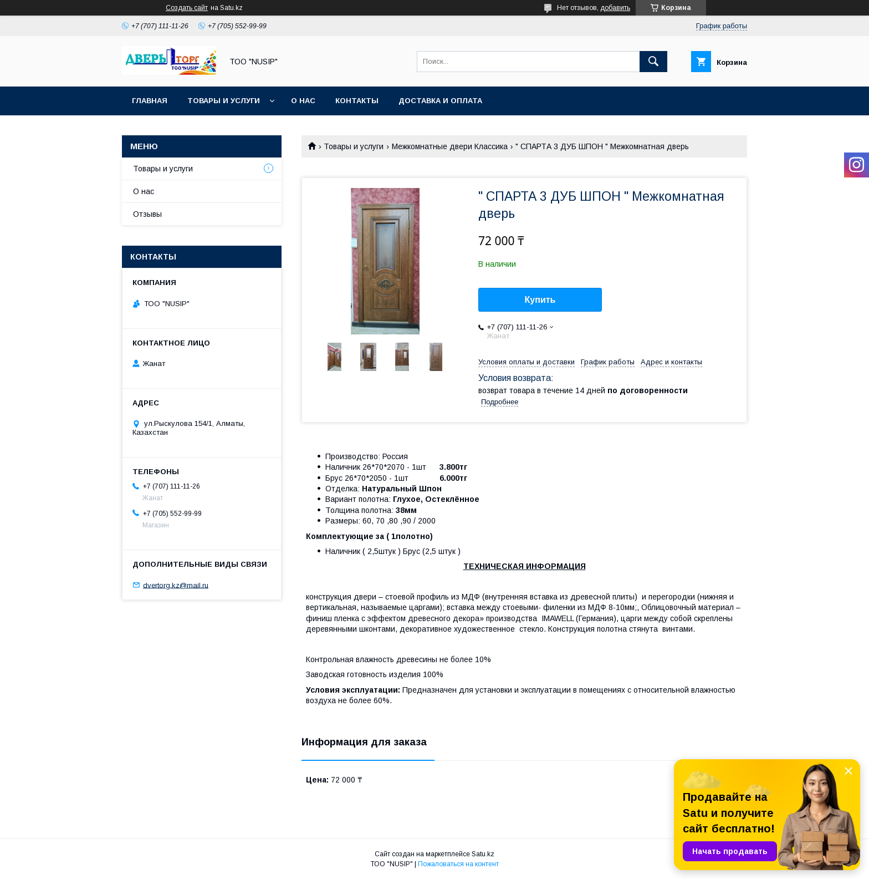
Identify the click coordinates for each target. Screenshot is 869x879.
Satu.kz (483, 854)
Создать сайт (187, 8)
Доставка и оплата (440, 100)
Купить (540, 299)
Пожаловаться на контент (458, 864)
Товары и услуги (223, 100)
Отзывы (147, 214)
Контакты (357, 100)
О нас (303, 100)
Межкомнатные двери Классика (450, 146)
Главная (149, 100)
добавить (615, 8)
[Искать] (653, 61)
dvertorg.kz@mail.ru (175, 585)
